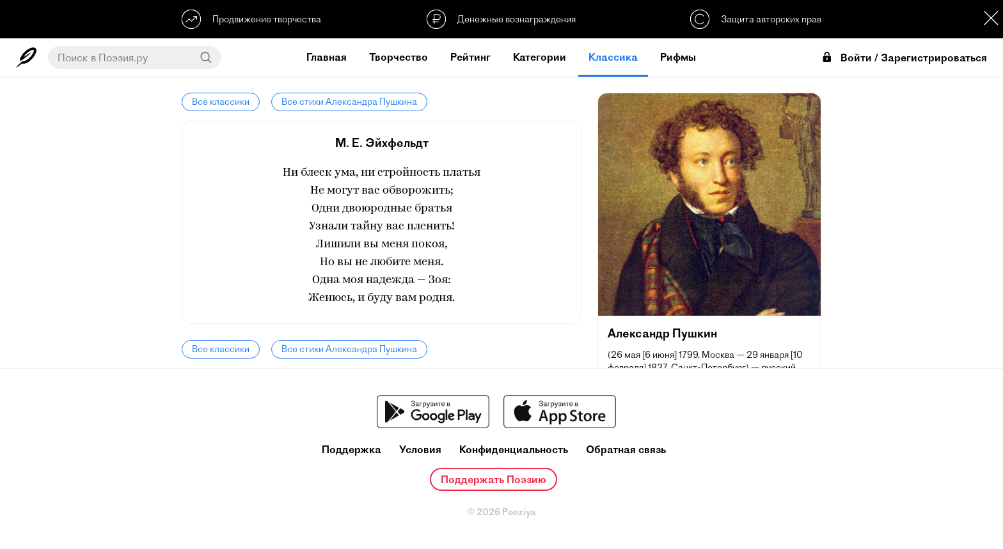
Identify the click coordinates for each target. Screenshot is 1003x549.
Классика (613, 56)
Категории (539, 56)
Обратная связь (626, 449)
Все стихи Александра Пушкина (349, 101)
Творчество (398, 56)
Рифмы (678, 56)
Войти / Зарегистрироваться (904, 58)
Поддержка (351, 449)
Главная (326, 56)
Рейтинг (470, 56)
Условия (420, 449)
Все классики (220, 101)
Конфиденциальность (513, 449)
